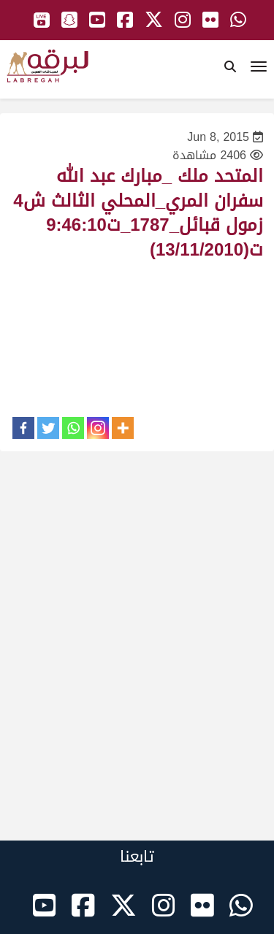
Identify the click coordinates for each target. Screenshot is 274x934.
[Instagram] (98, 428)
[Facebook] (23, 428)
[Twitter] (48, 428)
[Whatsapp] (73, 428)
